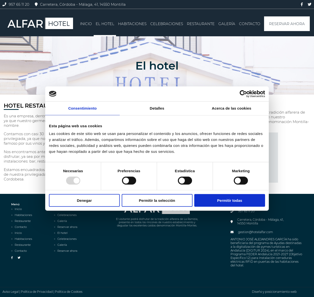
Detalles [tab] (157, 108)
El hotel (105, 23)
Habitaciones (132, 23)
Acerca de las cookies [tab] (231, 108)
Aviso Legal (10, 292)
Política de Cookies (68, 292)
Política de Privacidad (37, 292)
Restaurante (201, 23)
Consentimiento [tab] (82, 108)
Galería (226, 23)
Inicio (86, 23)
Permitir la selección (157, 200)
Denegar (84, 200)
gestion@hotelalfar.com (252, 232)
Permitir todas (229, 200)
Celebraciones (166, 23)
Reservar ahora (287, 23)
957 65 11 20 (15, 4)
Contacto (249, 23)
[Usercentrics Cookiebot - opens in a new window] (243, 93)
